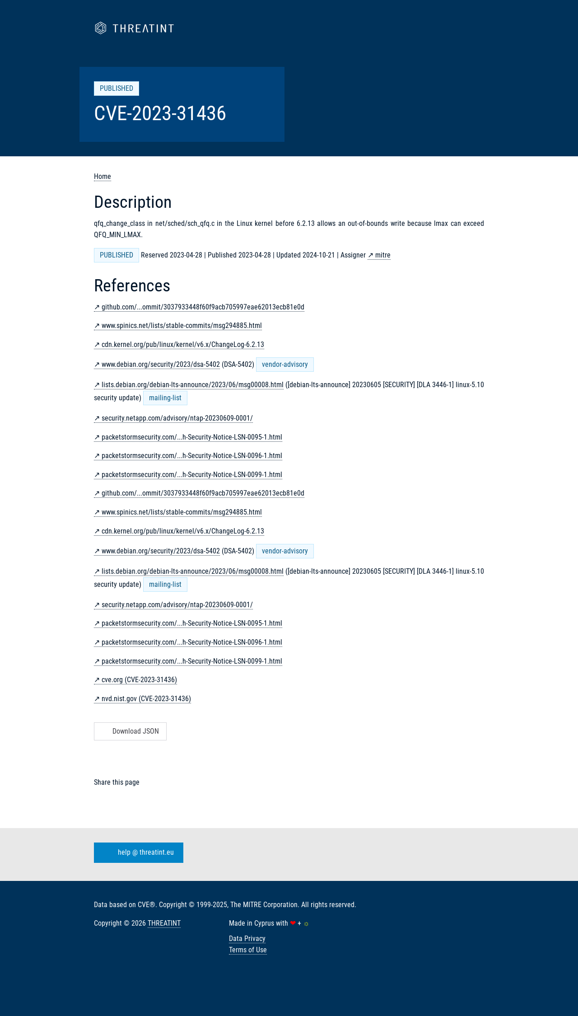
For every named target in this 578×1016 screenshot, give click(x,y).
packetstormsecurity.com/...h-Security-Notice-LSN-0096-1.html (192, 455)
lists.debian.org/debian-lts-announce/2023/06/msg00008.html (193, 384)
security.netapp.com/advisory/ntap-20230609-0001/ (177, 418)
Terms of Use (248, 950)
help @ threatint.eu (137, 852)
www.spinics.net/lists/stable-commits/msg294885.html (182, 325)
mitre (383, 255)
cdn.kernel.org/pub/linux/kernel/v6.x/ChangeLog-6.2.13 (183, 344)
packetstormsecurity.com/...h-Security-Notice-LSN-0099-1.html (192, 474)
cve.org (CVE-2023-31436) (139, 679)
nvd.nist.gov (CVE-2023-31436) (146, 698)
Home (102, 176)
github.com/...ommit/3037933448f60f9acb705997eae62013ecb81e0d (203, 307)
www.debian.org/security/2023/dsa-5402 (161, 364)
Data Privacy (247, 938)
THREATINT (164, 923)
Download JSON (129, 731)
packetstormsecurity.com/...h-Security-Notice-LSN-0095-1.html (192, 437)
